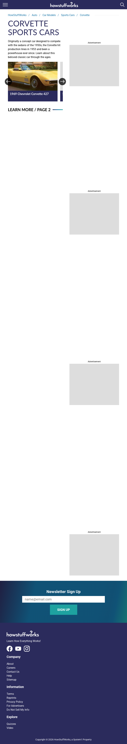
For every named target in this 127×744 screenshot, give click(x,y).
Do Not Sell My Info (18, 709)
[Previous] (8, 81)
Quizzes (11, 723)
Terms (10, 693)
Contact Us (13, 671)
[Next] (62, 81)
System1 (77, 739)
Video (10, 727)
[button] (63, 656)
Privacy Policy (15, 701)
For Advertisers (15, 705)
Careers (11, 667)
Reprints (11, 697)
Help (9, 675)
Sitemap (11, 679)
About (10, 663)
